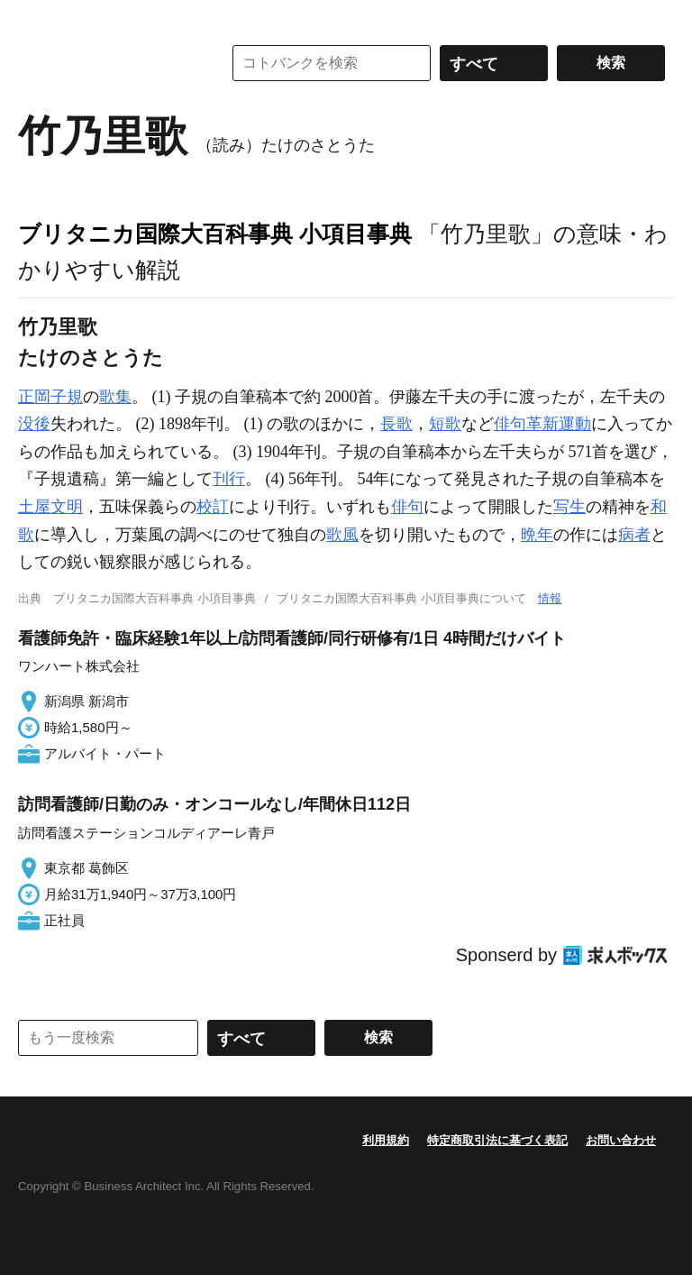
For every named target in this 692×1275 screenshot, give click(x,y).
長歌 (396, 424)
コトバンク (107, 63)
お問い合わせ (621, 1140)
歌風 (342, 535)
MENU (36, 18)
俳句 (407, 507)
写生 (569, 507)
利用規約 (385, 1140)
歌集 (115, 397)
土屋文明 (50, 507)
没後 (34, 424)
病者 (634, 535)
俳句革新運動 (542, 424)
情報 (549, 598)
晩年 (537, 535)
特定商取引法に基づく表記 (497, 1140)
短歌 (445, 424)
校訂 (212, 507)
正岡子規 (50, 397)
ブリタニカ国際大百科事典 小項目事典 (215, 233)
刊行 (229, 479)
